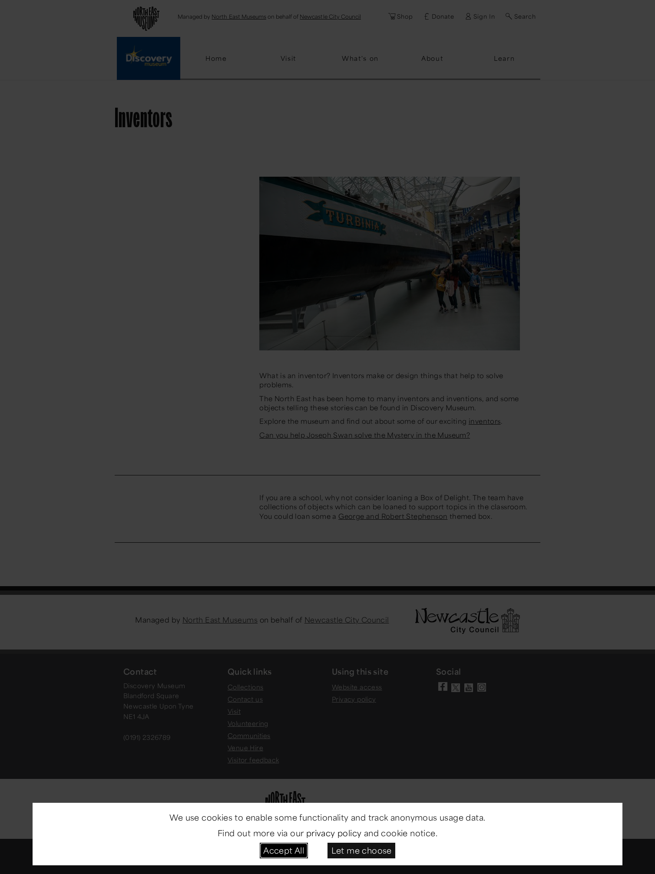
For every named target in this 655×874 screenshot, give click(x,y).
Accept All (283, 850)
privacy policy (334, 833)
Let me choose (361, 850)
